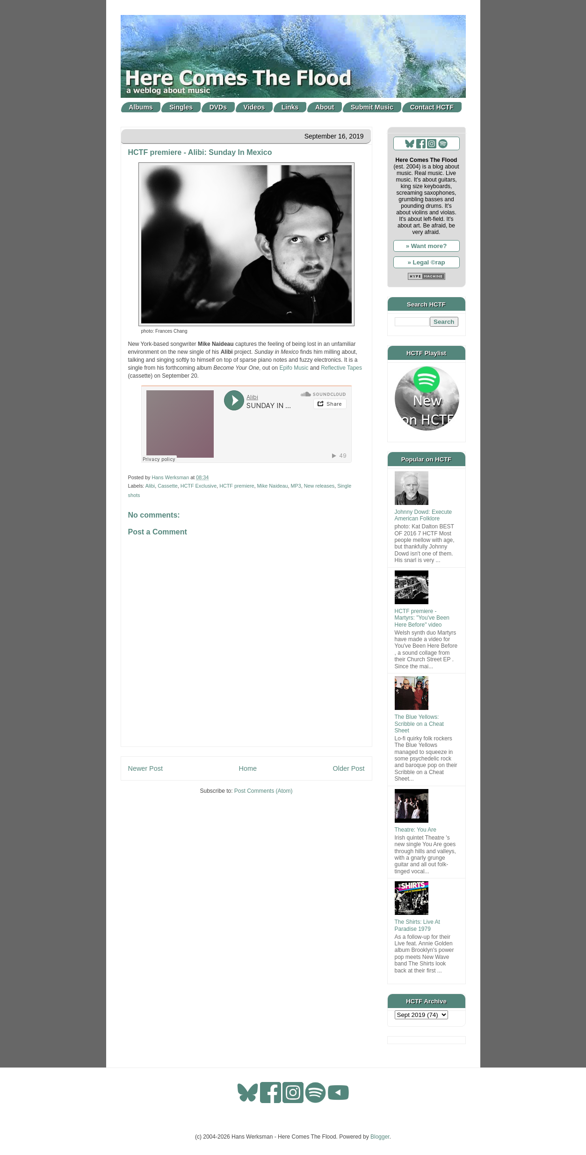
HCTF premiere (236, 486)
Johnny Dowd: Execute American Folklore (423, 515)
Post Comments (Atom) (263, 791)
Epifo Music (293, 368)
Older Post (349, 768)
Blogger (380, 1136)
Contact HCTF (432, 107)
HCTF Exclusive (199, 486)
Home (248, 768)
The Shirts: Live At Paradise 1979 (417, 925)
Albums (140, 107)
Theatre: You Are (415, 829)
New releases (319, 486)
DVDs (218, 107)
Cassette (168, 486)
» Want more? (426, 245)
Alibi (150, 486)
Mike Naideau (272, 486)
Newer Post (145, 768)
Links (290, 107)
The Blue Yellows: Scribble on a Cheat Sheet (419, 724)
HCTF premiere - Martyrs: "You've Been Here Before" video (422, 618)
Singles (181, 107)
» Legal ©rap (426, 262)
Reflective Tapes (341, 368)
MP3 (296, 486)
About (324, 107)
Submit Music (372, 107)
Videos (254, 107)
